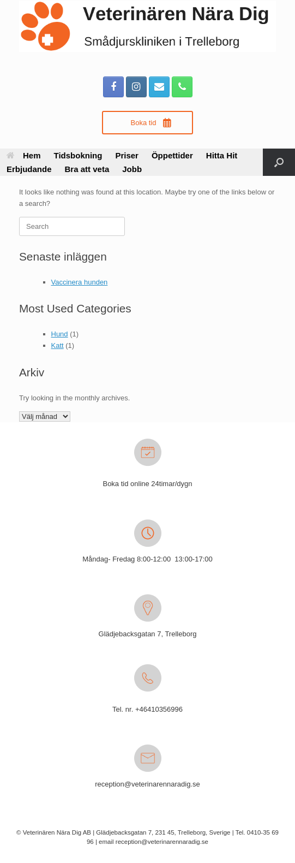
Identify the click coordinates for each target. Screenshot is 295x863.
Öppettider (172, 155)
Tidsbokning (78, 155)
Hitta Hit (222, 155)
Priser (127, 155)
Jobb (132, 169)
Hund (59, 334)
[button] (279, 162)
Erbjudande (29, 169)
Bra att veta (87, 169)
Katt (57, 345)
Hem (24, 155)
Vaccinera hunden (79, 282)
